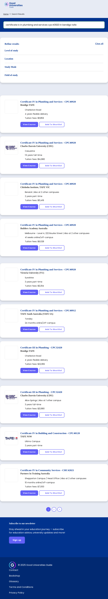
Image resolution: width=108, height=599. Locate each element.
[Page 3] (59, 509)
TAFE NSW (26, 436)
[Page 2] (54, 509)
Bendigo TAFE (27, 105)
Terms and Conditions (21, 587)
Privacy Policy (16, 592)
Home (5, 14)
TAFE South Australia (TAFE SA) (36, 314)
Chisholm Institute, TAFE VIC (35, 187)
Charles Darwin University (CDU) (36, 146)
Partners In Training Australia (35, 473)
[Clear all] (99, 43)
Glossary (14, 581)
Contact (13, 570)
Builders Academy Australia (33, 228)
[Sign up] (17, 540)
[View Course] (29, 124)
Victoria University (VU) (32, 273)
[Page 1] (48, 509)
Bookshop (14, 575)
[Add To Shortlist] (52, 124)
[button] (102, 5)
